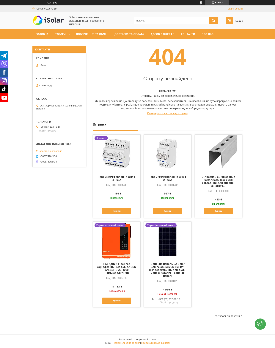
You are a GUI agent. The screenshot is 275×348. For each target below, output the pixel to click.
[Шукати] (213, 20)
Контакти (188, 34)
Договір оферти (162, 34)
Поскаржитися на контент (126, 343)
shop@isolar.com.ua (51, 151)
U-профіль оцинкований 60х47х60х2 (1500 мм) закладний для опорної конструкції (218, 181)
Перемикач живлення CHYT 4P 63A (117, 178)
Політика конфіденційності (155, 343)
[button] (260, 324)
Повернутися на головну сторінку (167, 113)
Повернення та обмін (92, 34)
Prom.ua (155, 339)
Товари (60, 34)
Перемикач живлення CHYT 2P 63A (167, 178)
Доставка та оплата (129, 34)
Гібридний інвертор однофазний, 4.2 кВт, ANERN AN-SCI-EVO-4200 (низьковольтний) (116, 268)
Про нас (207, 34)
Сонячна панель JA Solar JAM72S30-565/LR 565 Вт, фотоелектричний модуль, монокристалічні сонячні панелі (167, 269)
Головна (42, 34)
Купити (117, 211)
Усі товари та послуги (227, 316)
